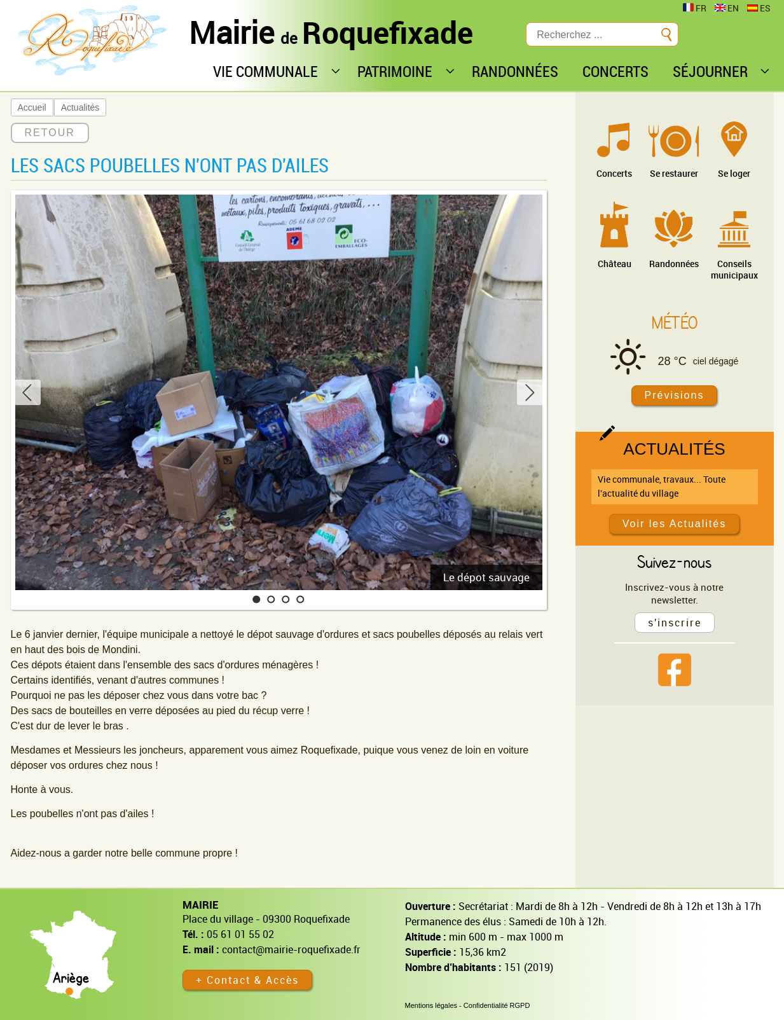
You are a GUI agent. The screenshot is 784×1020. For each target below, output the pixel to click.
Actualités (80, 107)
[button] (256, 599)
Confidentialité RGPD (497, 1005)
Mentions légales (431, 1005)
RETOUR (50, 132)
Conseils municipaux (734, 269)
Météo (675, 322)
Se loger (734, 173)
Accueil (32, 107)
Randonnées (674, 264)
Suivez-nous (674, 561)
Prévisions (675, 395)
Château (614, 264)
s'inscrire (674, 623)
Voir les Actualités (674, 523)
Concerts (614, 173)
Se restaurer (674, 173)
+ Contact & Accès (247, 980)
